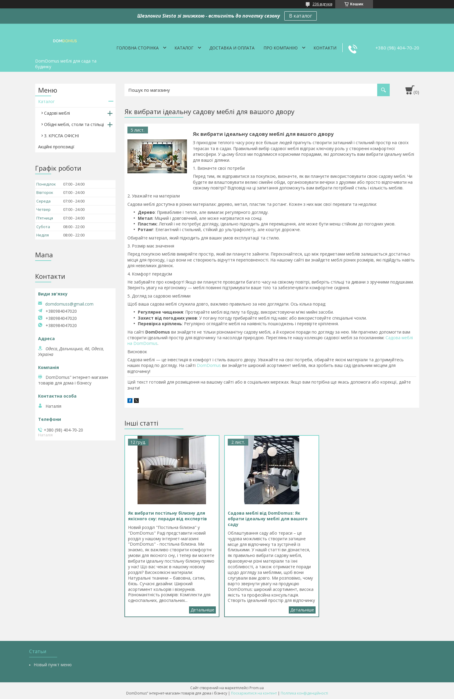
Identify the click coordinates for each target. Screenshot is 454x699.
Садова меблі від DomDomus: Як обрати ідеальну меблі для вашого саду (302, 610)
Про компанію (280, 48)
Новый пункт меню (53, 664)
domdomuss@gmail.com (69, 304)
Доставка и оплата (232, 48)
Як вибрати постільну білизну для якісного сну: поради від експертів (202, 610)
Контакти (324, 48)
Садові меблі (57, 113)
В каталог (300, 16)
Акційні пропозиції (56, 147)
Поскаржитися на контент (254, 693)
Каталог (184, 48)
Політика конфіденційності (304, 693)
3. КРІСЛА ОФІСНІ (61, 135)
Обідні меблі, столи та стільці (74, 124)
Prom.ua (256, 687)
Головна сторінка (137, 48)
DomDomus (209, 365)
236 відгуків (322, 4)
